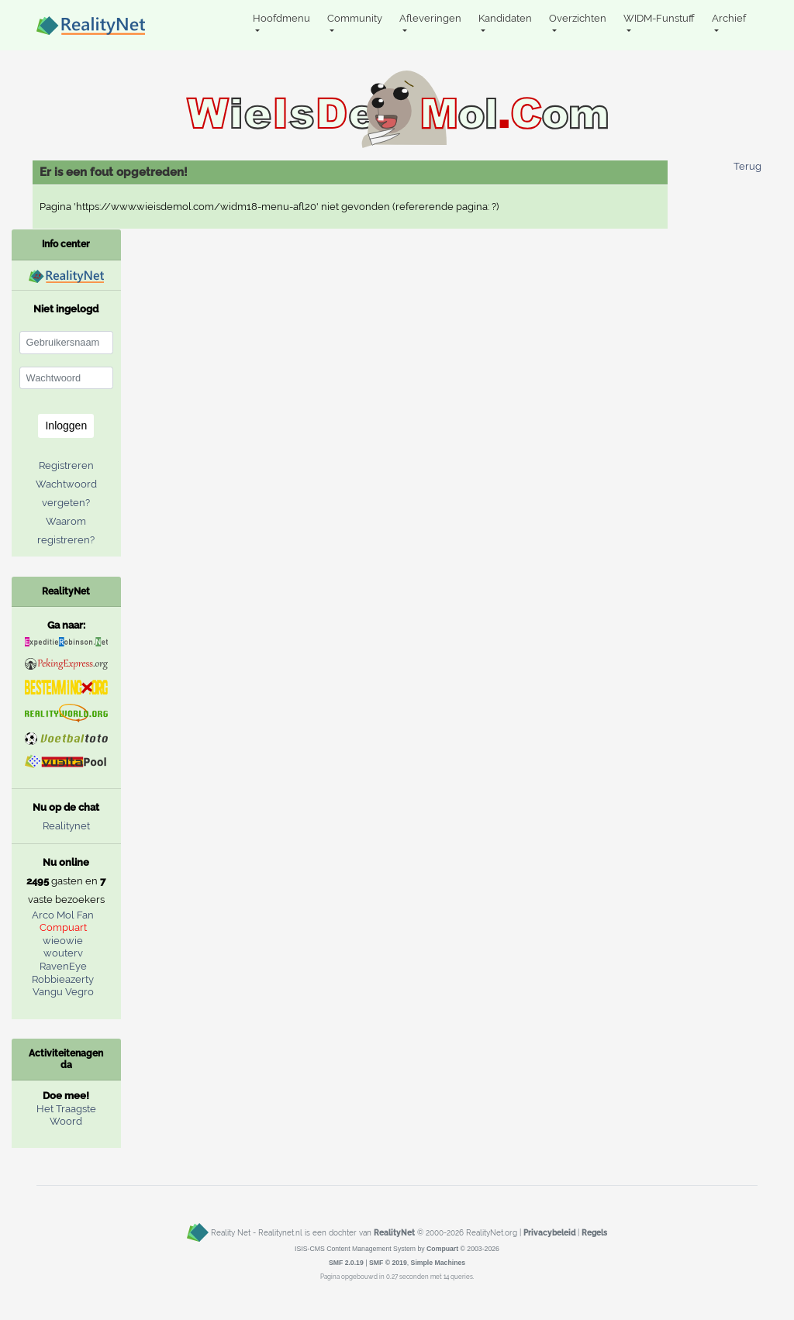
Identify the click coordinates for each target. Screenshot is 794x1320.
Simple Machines (438, 1263)
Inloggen (66, 425)
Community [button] (354, 18)
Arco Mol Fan (63, 915)
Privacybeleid (549, 1232)
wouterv (63, 953)
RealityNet (394, 1232)
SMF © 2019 (388, 1263)
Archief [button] (729, 18)
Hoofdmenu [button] (281, 18)
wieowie (63, 940)
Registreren (66, 465)
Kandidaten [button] (505, 18)
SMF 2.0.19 (346, 1263)
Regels (594, 1232)
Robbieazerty (63, 979)
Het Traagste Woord (66, 1115)
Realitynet (66, 826)
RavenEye (63, 966)
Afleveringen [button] (430, 18)
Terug (747, 166)
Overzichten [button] (577, 18)
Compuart (63, 927)
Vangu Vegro (63, 992)
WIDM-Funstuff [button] (659, 18)
